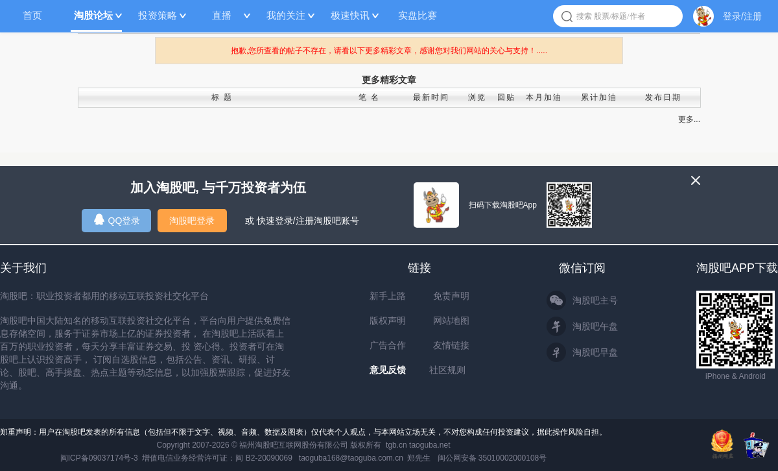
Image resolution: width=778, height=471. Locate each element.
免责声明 (451, 296)
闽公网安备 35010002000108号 (492, 458)
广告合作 (388, 345)
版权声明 (388, 320)
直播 (221, 15)
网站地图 (451, 320)
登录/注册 (742, 16)
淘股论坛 (93, 15)
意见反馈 (388, 370)
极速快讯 (350, 15)
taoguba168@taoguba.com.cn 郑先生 (365, 458)
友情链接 (451, 345)
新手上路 (388, 296)
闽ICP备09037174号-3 (99, 458)
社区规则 (447, 370)
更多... (689, 119)
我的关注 (285, 15)
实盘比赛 (417, 15)
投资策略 (157, 15)
